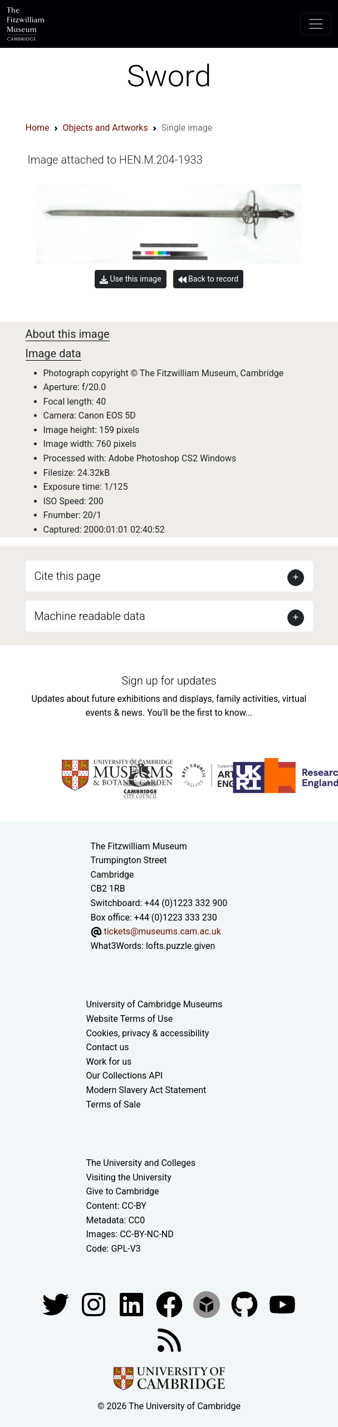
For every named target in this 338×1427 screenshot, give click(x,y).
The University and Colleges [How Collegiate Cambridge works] (140, 1163)
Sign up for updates (168, 680)
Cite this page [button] (68, 576)
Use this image (130, 279)
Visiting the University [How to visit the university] (129, 1177)
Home (38, 127)
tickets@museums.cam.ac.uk (162, 931)
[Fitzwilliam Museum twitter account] (57, 1304)
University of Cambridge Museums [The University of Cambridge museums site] (154, 1004)
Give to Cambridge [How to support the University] (122, 1191)
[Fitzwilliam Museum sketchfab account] (208, 1304)
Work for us (109, 1061)
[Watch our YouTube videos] (282, 1304)
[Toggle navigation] (315, 24)
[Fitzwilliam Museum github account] (245, 1304)
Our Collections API (124, 1075)
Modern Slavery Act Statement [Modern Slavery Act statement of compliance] (146, 1090)
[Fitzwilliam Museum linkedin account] (170, 1304)
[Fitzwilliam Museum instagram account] (95, 1304)
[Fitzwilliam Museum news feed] (169, 1340)
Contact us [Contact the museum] (107, 1047)
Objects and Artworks (105, 127)
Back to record (208, 279)
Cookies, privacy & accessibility (147, 1033)
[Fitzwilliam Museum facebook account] (132, 1304)
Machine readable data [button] (90, 616)
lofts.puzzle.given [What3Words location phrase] (180, 946)
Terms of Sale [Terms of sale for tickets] (113, 1104)
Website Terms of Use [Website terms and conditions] (129, 1018)
